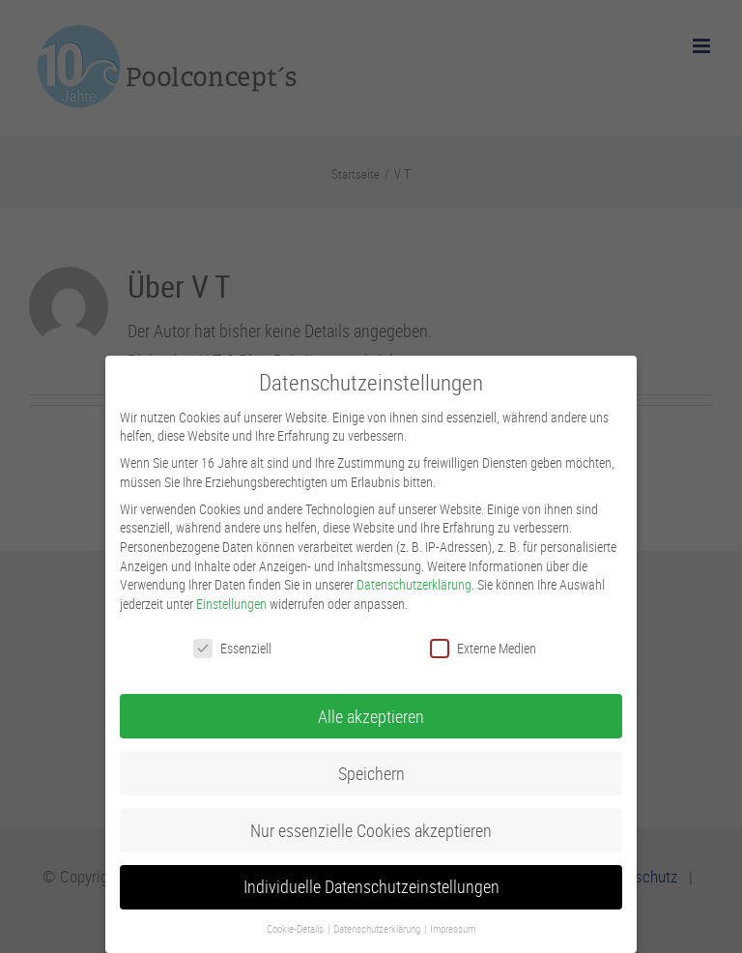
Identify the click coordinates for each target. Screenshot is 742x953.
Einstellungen (231, 603)
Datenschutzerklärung (414, 584)
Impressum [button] (452, 929)
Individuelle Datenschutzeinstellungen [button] (371, 887)
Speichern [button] (371, 774)
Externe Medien (483, 648)
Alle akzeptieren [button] (371, 717)
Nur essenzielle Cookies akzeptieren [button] (371, 831)
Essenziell (232, 648)
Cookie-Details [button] (296, 929)
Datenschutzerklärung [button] (377, 929)
